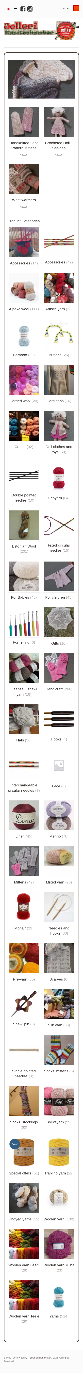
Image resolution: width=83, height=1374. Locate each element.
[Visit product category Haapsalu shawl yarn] (24, 674)
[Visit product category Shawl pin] (24, 1007)
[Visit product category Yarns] (59, 1299)
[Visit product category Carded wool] (24, 384)
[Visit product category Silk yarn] (59, 1008)
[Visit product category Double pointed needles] (24, 482)
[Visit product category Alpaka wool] (24, 292)
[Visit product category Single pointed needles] (24, 1056)
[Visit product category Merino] (59, 819)
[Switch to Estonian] (15, 9)
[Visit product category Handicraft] (59, 672)
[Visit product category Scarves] (59, 962)
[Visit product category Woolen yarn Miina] (59, 1250)
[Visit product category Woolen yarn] (59, 1202)
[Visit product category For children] (59, 580)
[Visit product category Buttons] (59, 338)
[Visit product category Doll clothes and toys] (59, 432)
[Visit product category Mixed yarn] (59, 865)
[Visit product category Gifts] (59, 626)
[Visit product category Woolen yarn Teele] (24, 1301)
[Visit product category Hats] (24, 723)
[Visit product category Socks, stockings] (24, 1107)
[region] (41, 79)
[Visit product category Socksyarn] (59, 1105)
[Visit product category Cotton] (24, 429)
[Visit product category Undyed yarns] (24, 1202)
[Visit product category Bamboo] (24, 338)
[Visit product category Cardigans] (59, 384)
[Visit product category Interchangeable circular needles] (24, 771)
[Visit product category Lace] (59, 769)
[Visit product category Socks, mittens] (59, 1054)
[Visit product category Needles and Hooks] (59, 913)
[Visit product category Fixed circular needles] (59, 531)
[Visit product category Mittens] (24, 865)
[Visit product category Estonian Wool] (24, 531)
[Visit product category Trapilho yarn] (59, 1156)
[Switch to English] (8, 9)
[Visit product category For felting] (24, 625)
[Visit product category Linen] (24, 819)
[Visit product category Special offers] (24, 1156)
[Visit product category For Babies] (24, 580)
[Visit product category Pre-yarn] (24, 962)
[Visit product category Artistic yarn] (59, 292)
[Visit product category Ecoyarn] (59, 481)
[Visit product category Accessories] (24, 246)
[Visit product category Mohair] (24, 911)
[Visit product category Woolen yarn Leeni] (24, 1250)
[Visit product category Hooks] (59, 722)
